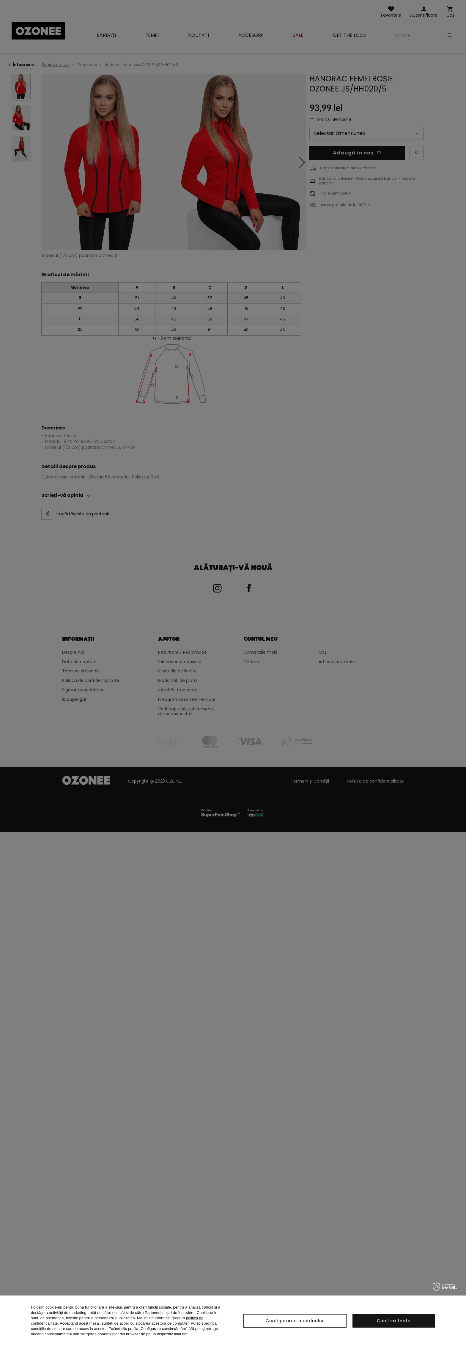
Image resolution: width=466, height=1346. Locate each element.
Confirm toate (394, 1321)
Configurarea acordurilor (295, 1321)
